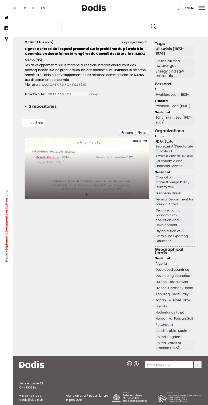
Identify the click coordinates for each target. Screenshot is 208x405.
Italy (185, 294)
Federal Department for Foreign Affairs (174, 202)
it (33, 8)
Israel (175, 294)
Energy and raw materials (169, 73)
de (14, 8)
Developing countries (172, 275)
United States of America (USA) (168, 345)
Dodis (6, 257)
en (43, 8)
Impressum (74, 400)
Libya (187, 300)
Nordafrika (163, 318)
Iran (158, 294)
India (189, 288)
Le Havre (174, 300)
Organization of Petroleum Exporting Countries (171, 236)
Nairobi (161, 306)
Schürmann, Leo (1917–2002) (173, 120)
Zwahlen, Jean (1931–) (173, 94)
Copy (93, 94)
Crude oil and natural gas (167, 63)
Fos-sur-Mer (178, 282)
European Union (168, 193)
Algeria (161, 263)
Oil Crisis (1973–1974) (170, 51)
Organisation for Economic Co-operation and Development (168, 217)
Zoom (127, 133)
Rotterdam (164, 324)
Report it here (98, 396)
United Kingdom (168, 337)
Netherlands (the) (169, 312)
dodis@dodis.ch (31, 400)
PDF (142, 133)
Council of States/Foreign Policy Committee (172, 182)
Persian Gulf (183, 318)
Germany (175, 288)
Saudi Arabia (165, 330)
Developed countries (172, 269)
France (161, 288)
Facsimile (33, 122)
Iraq (166, 294)
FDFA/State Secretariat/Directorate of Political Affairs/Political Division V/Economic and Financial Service (174, 153)
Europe (161, 282)
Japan (160, 300)
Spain (182, 330)
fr (24, 8)
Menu (201, 5)
